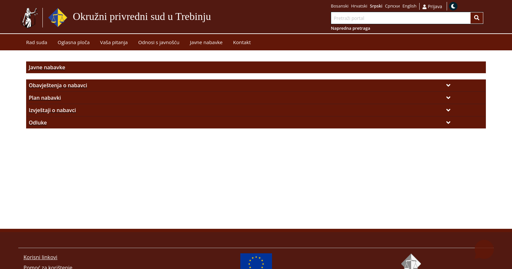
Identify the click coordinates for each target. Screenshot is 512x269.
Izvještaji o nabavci (52, 110)
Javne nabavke (47, 67)
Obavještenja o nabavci (58, 85)
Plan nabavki (45, 97)
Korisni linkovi (40, 257)
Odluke (38, 122)
